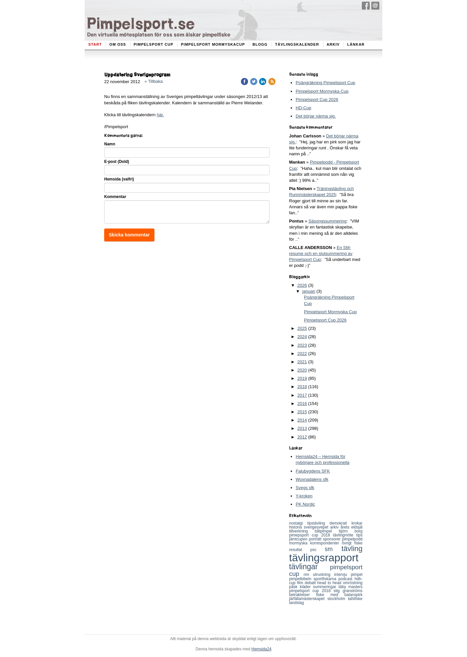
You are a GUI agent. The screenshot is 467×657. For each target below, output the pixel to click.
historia (296, 527)
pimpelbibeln (301, 579)
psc (317, 549)
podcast (346, 579)
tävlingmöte (345, 535)
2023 (302, 345)
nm (308, 574)
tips (359, 535)
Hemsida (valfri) (119, 179)
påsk (294, 586)
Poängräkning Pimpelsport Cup (325, 82)
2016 (302, 403)
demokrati (340, 523)
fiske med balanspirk (339, 594)
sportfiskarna (326, 579)
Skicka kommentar (129, 234)
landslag (296, 602)
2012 (302, 436)
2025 (302, 328)
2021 (302, 361)
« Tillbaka (154, 81)
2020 (302, 370)
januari (308, 291)
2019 (302, 378)
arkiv (335, 527)
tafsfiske (355, 598)
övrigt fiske (352, 543)
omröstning (352, 583)
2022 (302, 353)
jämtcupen (299, 539)
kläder (306, 586)
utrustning (323, 574)
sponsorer (332, 539)
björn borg (350, 531)
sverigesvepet (317, 527)
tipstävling (318, 523)
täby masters (351, 586)
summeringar (325, 586)
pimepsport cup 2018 (311, 535)
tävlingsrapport (324, 558)
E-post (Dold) (116, 161)
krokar (357, 523)
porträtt (316, 539)
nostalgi (298, 523)
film (301, 583)
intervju (342, 574)
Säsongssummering (328, 221)
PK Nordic (305, 504)
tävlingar (309, 566)
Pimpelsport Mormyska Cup (322, 91)
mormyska (299, 543)
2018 (302, 386)
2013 (302, 428)
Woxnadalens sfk (312, 479)
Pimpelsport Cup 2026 (317, 99)
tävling (351, 548)
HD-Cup (303, 107)
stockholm (337, 598)
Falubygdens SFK (313, 471)
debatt (311, 583)
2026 (302, 285)
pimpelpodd (352, 539)
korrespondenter (326, 543)
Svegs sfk (305, 487)
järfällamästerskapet (308, 598)
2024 (302, 336)
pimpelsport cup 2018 (311, 590)
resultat (299, 549)
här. (160, 114)
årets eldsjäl (352, 527)
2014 (302, 420)
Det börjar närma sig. (316, 116)
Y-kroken (304, 495)
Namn (109, 144)
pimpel (356, 574)
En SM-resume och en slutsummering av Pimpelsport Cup (320, 253)
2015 (302, 411)
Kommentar (115, 196)
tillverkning (302, 531)
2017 (302, 395)
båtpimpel (327, 531)
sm (333, 549)
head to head (330, 583)
